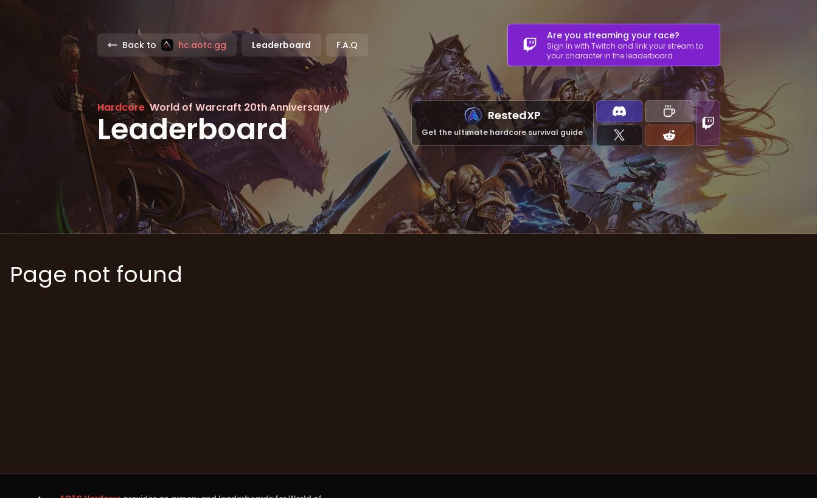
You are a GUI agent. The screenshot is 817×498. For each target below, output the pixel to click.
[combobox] (613, 45)
